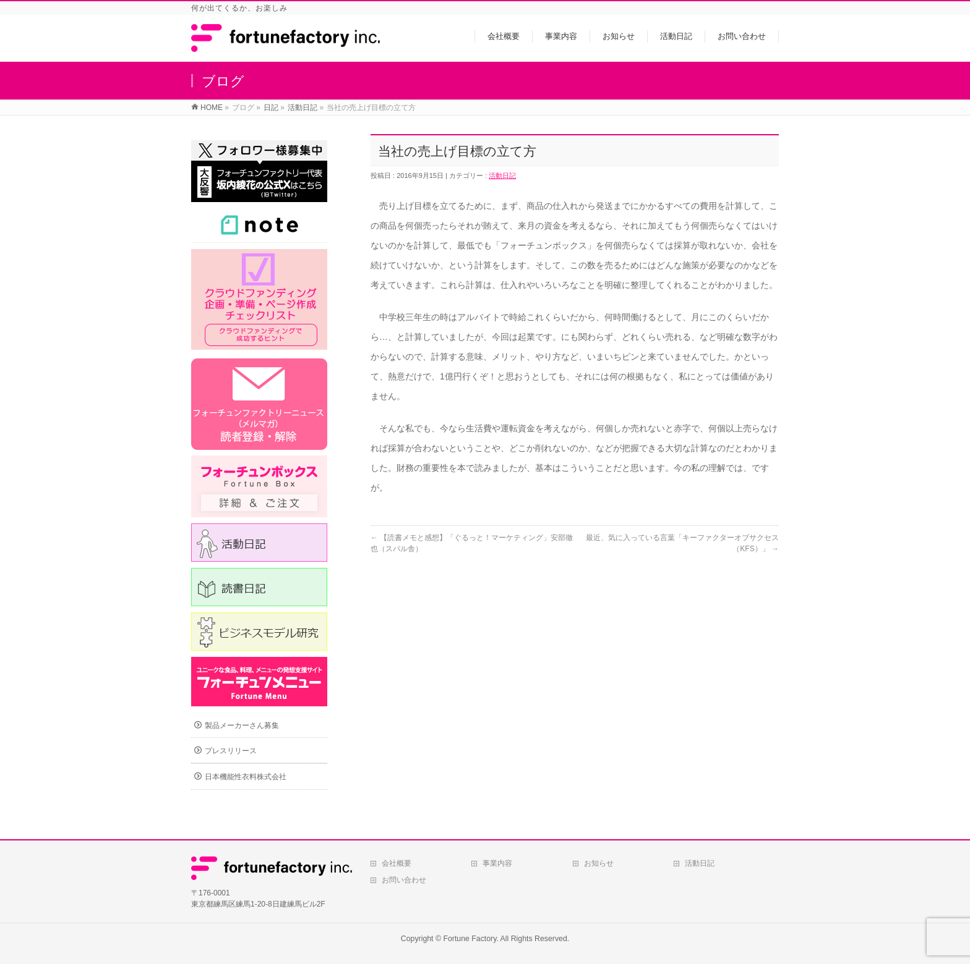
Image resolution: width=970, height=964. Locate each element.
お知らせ (599, 863)
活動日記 (502, 175)
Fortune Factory (469, 938)
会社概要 (396, 863)
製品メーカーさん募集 (242, 725)
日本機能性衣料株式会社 (245, 776)
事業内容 (497, 863)
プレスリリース (231, 750)
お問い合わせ (404, 880)
